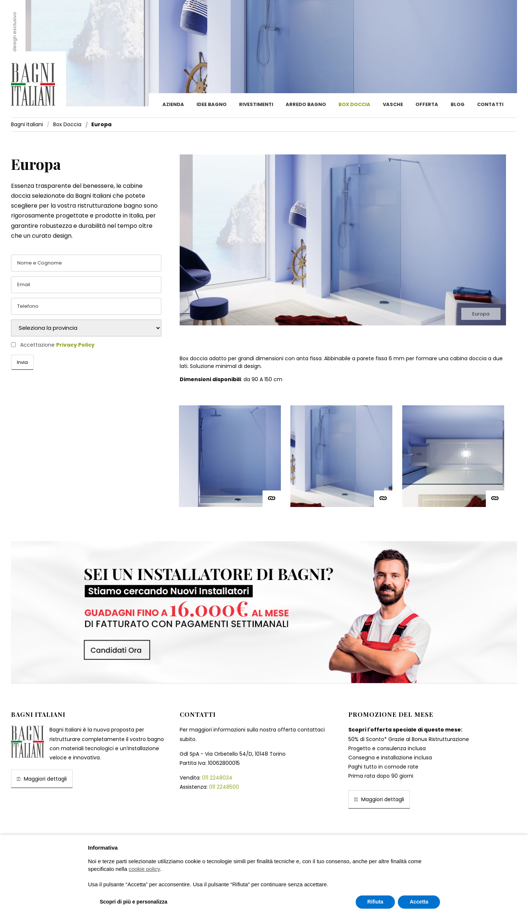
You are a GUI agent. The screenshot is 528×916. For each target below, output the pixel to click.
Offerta (426, 104)
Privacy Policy (75, 344)
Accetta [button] (419, 902)
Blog (458, 104)
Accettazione (57, 345)
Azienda (173, 104)
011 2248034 (217, 777)
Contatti (490, 104)
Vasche (393, 104)
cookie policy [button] (144, 869)
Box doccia (354, 104)
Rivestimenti (256, 104)
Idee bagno (212, 104)
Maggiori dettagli (42, 778)
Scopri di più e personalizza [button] (133, 902)
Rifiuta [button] (375, 902)
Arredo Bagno (306, 104)
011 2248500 (224, 787)
